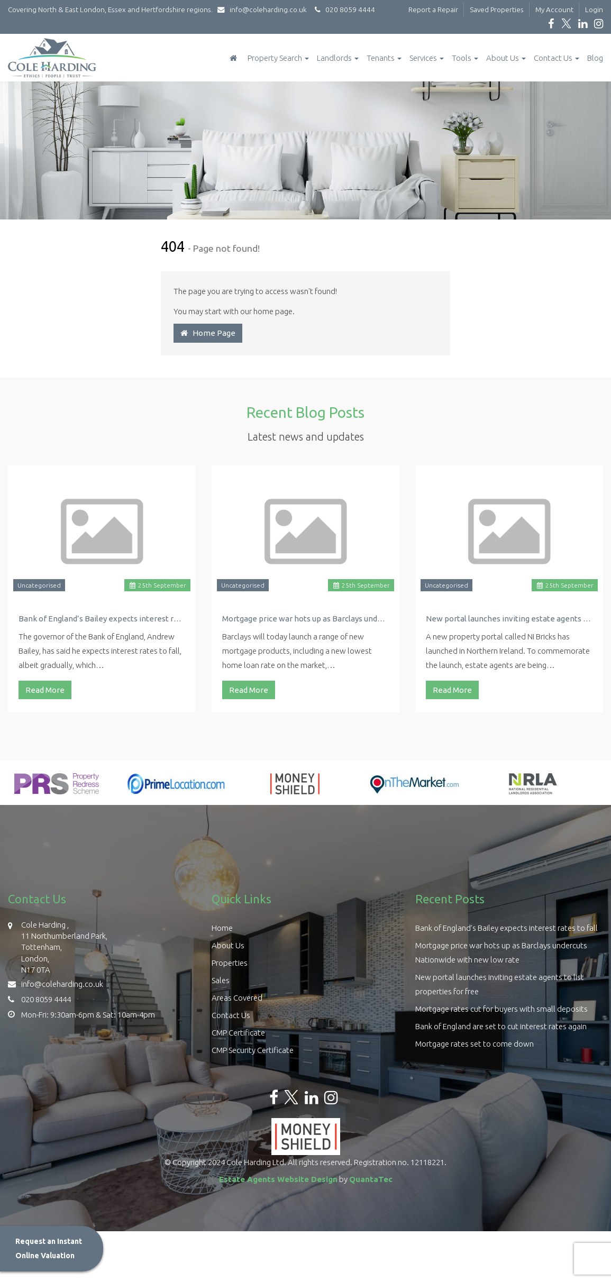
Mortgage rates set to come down (474, 1043)
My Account (554, 9)
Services (426, 57)
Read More (45, 689)
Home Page (207, 332)
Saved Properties (497, 9)
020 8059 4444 (343, 9)
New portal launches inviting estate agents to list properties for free (509, 618)
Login (594, 9)
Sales (221, 980)
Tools (465, 57)
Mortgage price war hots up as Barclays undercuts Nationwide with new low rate (305, 618)
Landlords (338, 57)
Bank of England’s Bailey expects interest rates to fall (102, 618)
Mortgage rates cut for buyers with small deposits (501, 1008)
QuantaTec (371, 1179)
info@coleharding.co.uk (264, 9)
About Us (506, 57)
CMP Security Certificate (253, 1050)
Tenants (384, 57)
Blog (595, 57)
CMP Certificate (238, 1032)
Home (222, 927)
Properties (230, 962)
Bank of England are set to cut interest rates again (501, 1026)
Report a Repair (433, 9)
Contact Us (556, 57)
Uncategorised (39, 585)
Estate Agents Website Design (278, 1179)
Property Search (278, 57)
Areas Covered (237, 997)
